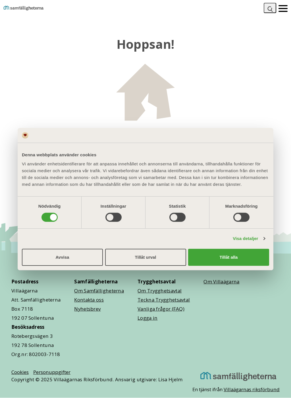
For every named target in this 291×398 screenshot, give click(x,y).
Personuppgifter (51, 372)
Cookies (20, 372)
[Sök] (270, 8)
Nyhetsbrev (87, 309)
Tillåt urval (145, 257)
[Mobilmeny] (283, 8)
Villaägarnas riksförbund (252, 389)
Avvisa (62, 257)
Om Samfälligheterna (99, 290)
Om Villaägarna (221, 281)
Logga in (147, 318)
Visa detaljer (245, 238)
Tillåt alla (229, 257)
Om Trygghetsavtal (160, 290)
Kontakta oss (89, 299)
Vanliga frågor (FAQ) (161, 309)
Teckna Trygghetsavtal (164, 299)
